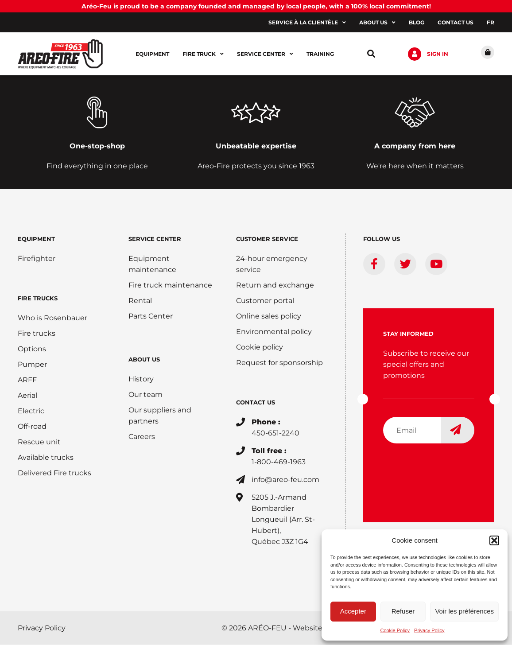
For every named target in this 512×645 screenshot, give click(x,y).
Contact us (455, 22)
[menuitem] (490, 22)
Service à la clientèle (307, 23)
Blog (416, 22)
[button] (494, 540)
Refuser (403, 611)
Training (320, 54)
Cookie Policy (395, 630)
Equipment (152, 54)
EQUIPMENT (36, 239)
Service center (265, 54)
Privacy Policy (429, 630)
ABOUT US (144, 359)
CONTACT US (255, 402)
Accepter (353, 611)
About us (377, 23)
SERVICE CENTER (154, 239)
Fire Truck (203, 54)
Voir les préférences (464, 611)
